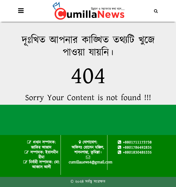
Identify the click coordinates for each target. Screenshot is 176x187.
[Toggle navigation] (21, 11)
